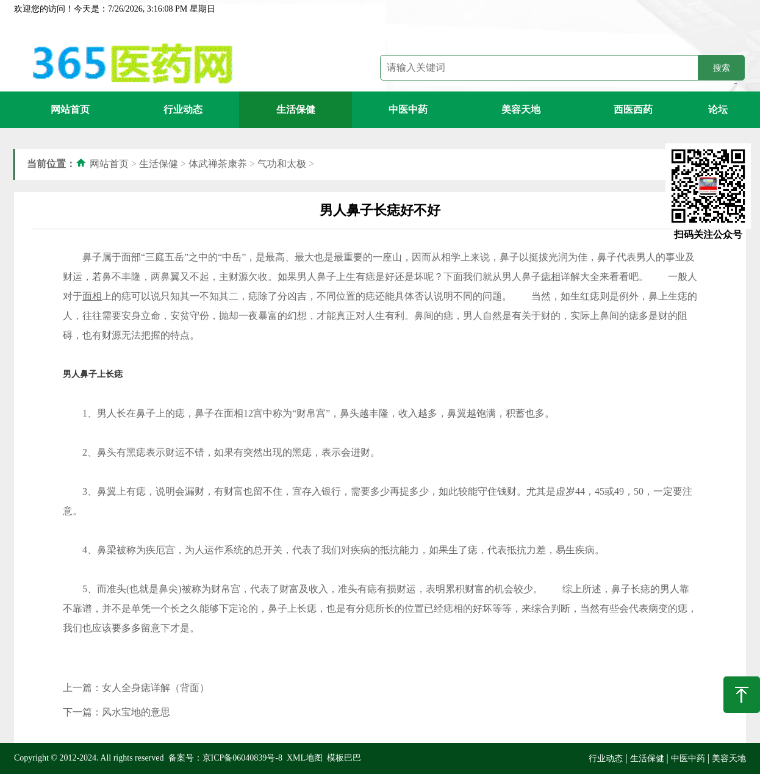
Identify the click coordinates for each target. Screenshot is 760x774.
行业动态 (183, 109)
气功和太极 (281, 164)
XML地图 (305, 757)
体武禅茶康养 (217, 164)
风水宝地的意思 (136, 712)
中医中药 (408, 109)
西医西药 (633, 109)
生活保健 (295, 109)
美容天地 (520, 109)
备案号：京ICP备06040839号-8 (225, 757)
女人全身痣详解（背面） (155, 688)
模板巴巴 (344, 757)
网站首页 (70, 109)
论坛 (718, 109)
